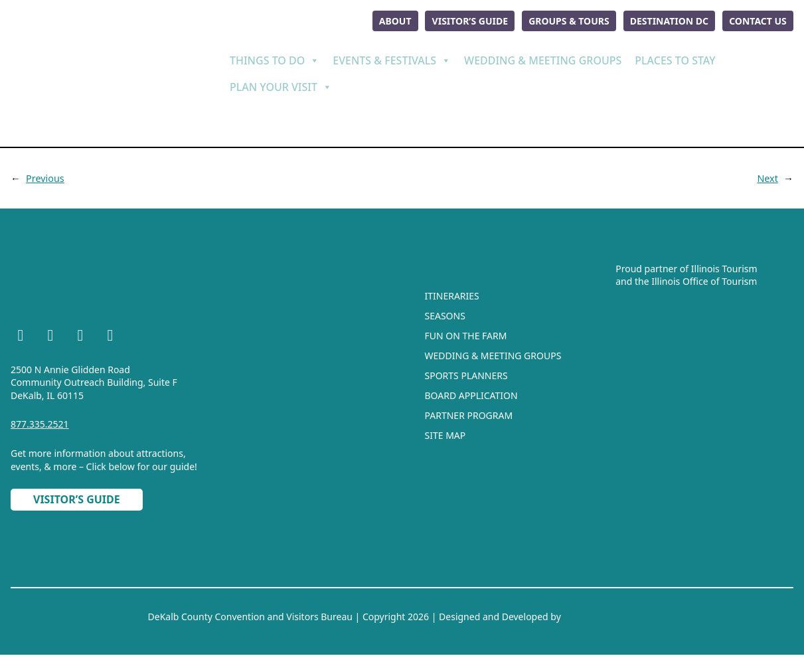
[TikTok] (110, 334)
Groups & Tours (563, 19)
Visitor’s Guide (461, 19)
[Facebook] (21, 334)
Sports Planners (466, 373)
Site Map (445, 432)
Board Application (471, 392)
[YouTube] (80, 334)
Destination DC (665, 19)
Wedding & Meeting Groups (542, 58)
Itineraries (452, 293)
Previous (45, 175)
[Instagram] (50, 334)
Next (767, 175)
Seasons (445, 313)
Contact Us (756, 19)
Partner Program (469, 412)
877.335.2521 (40, 421)
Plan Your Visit (281, 85)
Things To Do (274, 58)
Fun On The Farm (466, 333)
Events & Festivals (392, 58)
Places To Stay (675, 58)
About (384, 19)
